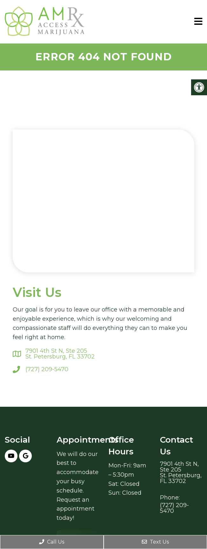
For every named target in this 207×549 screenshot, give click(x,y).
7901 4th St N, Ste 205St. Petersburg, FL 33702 (60, 353)
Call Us (51, 542)
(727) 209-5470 (46, 369)
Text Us (155, 542)
